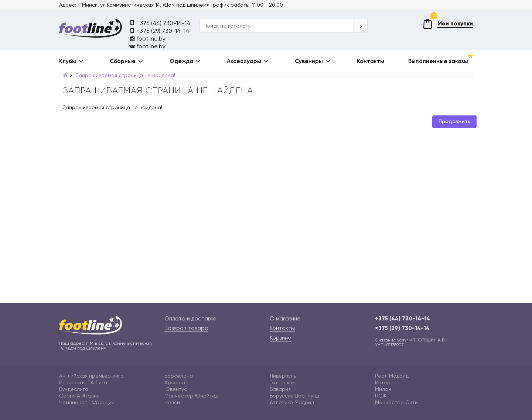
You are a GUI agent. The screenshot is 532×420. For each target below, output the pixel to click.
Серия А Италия (79, 396)
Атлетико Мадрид (292, 402)
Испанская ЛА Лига (83, 382)
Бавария (280, 389)
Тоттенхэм (283, 382)
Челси (172, 402)
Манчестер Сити (396, 402)
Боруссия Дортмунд (294, 396)
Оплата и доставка (190, 318)
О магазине (285, 318)
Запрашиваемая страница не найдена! (125, 75)
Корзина (280, 337)
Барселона (178, 376)
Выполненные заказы (438, 61)
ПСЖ (380, 396)
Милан (383, 389)
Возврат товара (186, 328)
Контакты (370, 61)
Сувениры (309, 61)
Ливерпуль (283, 376)
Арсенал (175, 382)
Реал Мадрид (392, 376)
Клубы (67, 61)
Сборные (123, 61)
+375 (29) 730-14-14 (159, 30)
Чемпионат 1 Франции (87, 402)
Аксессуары (244, 61)
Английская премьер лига (91, 376)
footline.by (147, 38)
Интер (383, 382)
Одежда (181, 61)
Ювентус (175, 389)
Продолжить (454, 121)
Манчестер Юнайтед (191, 396)
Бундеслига (73, 389)
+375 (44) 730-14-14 (159, 23)
